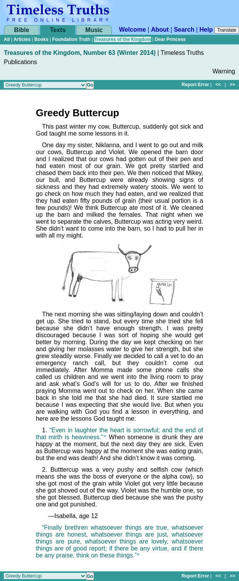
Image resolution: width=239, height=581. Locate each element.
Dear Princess (170, 39)
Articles (21, 39)
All (7, 39)
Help (206, 29)
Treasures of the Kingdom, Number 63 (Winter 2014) (80, 52)
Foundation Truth (71, 39)
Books (41, 39)
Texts (58, 30)
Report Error (195, 84)
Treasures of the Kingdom (122, 39)
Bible (21, 30)
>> (232, 84)
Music (94, 30)
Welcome (132, 29)
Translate (226, 30)
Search (184, 29)
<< (218, 84)
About (160, 29)
